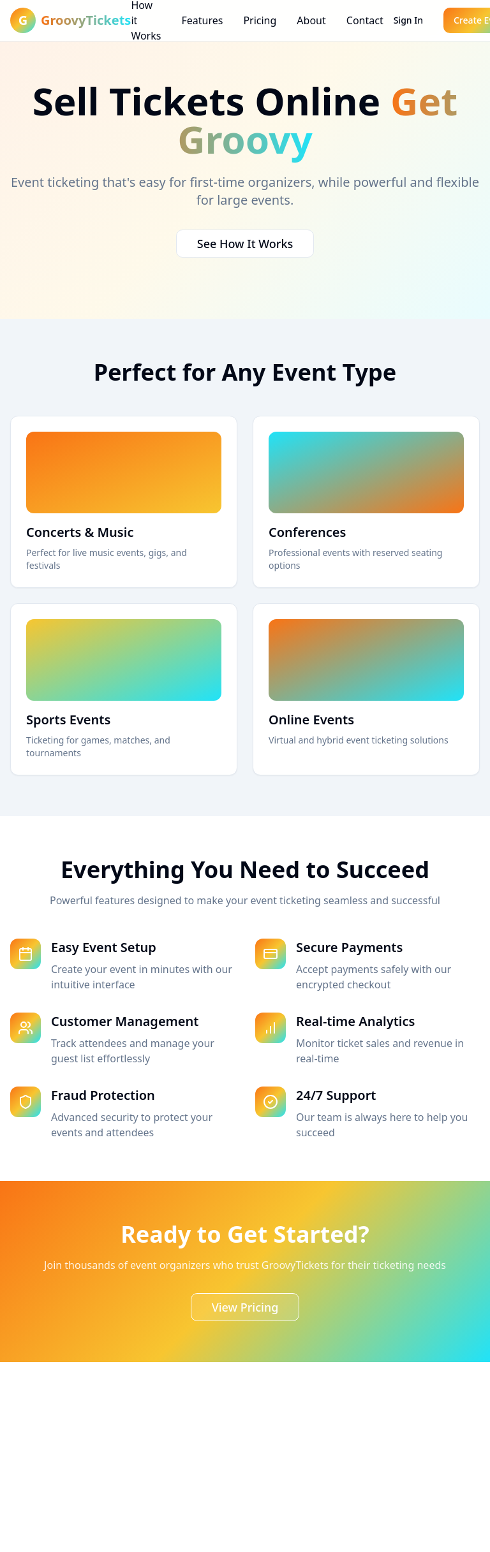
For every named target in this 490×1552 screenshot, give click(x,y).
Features (202, 20)
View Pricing (245, 1307)
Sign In (408, 20)
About (311, 20)
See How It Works (245, 243)
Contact (364, 20)
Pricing (259, 20)
